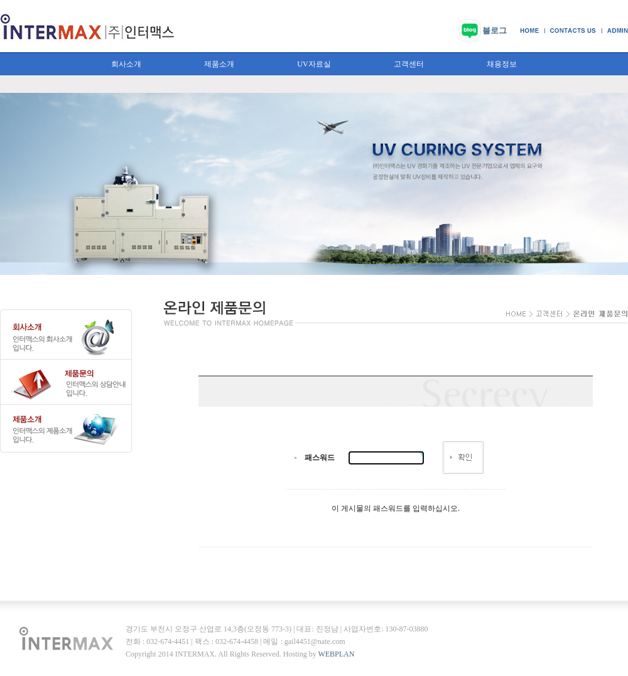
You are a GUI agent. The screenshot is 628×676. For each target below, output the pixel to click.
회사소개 (126, 64)
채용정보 (502, 64)
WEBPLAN (336, 654)
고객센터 (409, 64)
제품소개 (219, 64)
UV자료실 (313, 64)
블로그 (494, 30)
